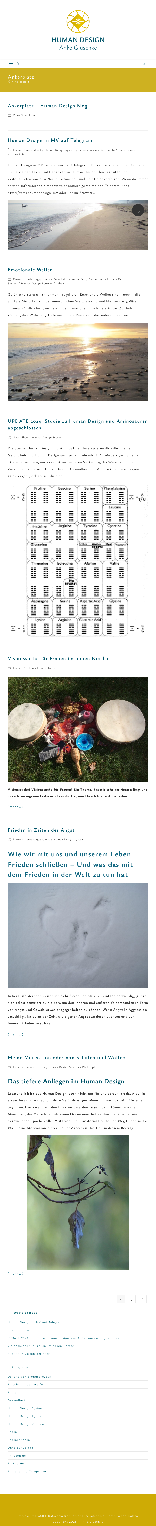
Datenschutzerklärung (64, 1515)
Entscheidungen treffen (69, 279)
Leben (60, 283)
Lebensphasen (87, 150)
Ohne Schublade (24, 115)
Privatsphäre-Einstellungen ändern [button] (111, 1515)
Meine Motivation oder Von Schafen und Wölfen (67, 1057)
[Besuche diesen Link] (138, 211)
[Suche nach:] (17, 63)
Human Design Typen (24, 1416)
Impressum (26, 1515)
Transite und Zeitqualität (28, 1471)
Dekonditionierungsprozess (31, 279)
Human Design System (59, 150)
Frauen (17, 150)
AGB (41, 1515)
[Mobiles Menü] (11, 63)
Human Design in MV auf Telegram (50, 140)
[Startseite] (9, 81)
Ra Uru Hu (107, 150)
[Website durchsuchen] (144, 64)
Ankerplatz (22, 81)
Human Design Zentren (37, 283)
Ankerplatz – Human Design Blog (48, 105)
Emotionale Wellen (30, 269)
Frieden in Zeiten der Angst (41, 829)
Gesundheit (33, 150)
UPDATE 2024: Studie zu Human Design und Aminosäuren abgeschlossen (65, 1338)
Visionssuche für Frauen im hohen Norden (59, 658)
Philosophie (90, 1067)
